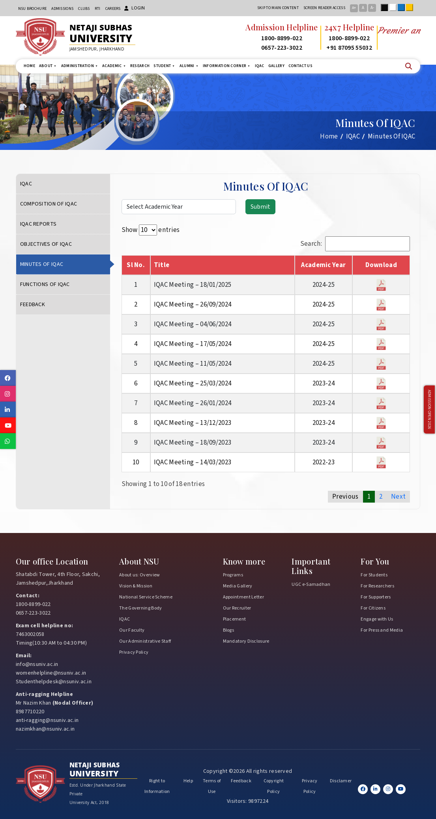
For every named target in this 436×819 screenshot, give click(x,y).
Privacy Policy (133, 652)
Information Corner (227, 66)
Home (29, 66)
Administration (80, 66)
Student (164, 66)
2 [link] (380, 496)
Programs (233, 575)
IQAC (259, 66)
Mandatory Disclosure (246, 641)
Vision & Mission (135, 586)
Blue (403, 7)
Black (386, 7)
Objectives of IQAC (46, 244)
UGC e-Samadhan (311, 584)
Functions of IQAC (45, 284)
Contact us (300, 66)
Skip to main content (278, 8)
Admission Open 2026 (429, 409)
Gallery (276, 66)
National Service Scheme (145, 597)
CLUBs (84, 8)
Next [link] (398, 496)
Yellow (411, 7)
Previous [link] (345, 496)
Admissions (62, 8)
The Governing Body (140, 608)
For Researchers (377, 586)
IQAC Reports (38, 224)
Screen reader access (324, 8)
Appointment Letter (243, 597)
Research (140, 66)
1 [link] (369, 496)
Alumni (189, 66)
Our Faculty (131, 630)
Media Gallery (238, 586)
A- (372, 8)
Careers (113, 8)
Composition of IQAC (48, 204)
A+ (354, 8)
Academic (114, 66)
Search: (355, 243)
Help (188, 781)
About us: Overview (139, 575)
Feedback (32, 305)
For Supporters (376, 597)
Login (134, 8)
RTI (98, 8)
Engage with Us (377, 619)
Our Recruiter (237, 608)
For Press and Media (382, 630)
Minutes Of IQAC (42, 264)
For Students (374, 575)
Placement (234, 619)
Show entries (151, 230)
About (48, 66)
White (395, 7)
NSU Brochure (32, 8)
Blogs (228, 630)
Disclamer (341, 781)
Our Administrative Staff (145, 641)
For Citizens (373, 608)
